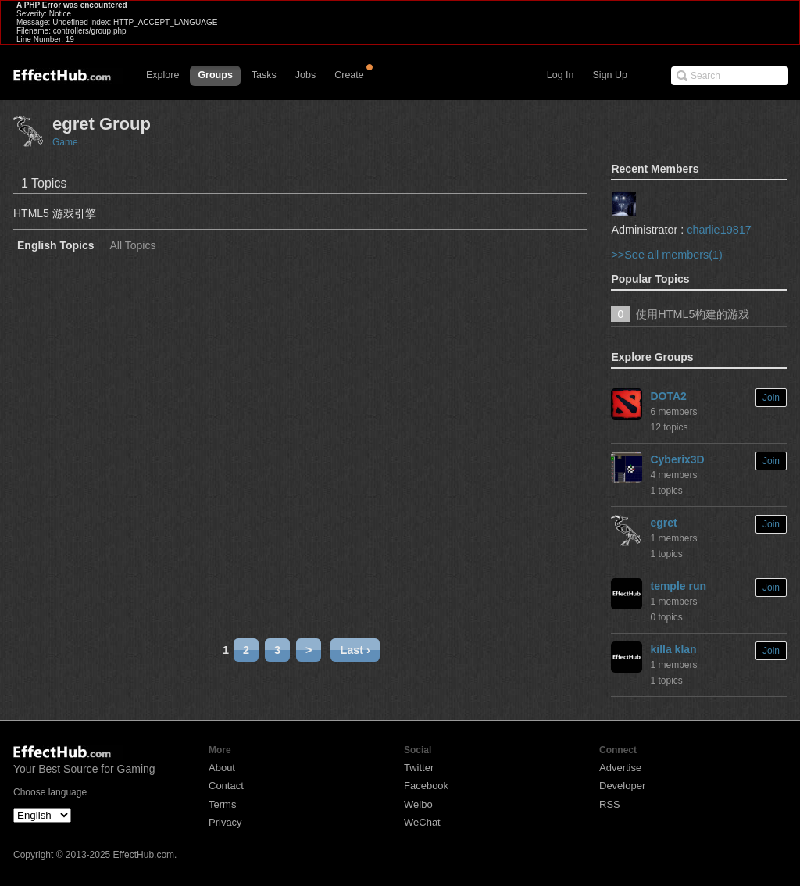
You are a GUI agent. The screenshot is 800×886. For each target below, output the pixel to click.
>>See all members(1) (666, 254)
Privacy (225, 822)
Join (771, 397)
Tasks (264, 75)
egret (663, 522)
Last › (355, 650)
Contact (226, 785)
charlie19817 (719, 229)
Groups (215, 75)
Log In (560, 75)
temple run (678, 586)
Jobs (305, 75)
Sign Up (610, 75)
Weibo (418, 804)
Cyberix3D (677, 459)
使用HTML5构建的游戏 (692, 314)
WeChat (422, 822)
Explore (162, 75)
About (222, 767)
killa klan (673, 649)
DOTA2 (668, 396)
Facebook (426, 785)
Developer (622, 785)
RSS (609, 804)
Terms (222, 804)
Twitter (419, 767)
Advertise (620, 767)
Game (65, 142)
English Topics (56, 246)
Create (349, 75)
